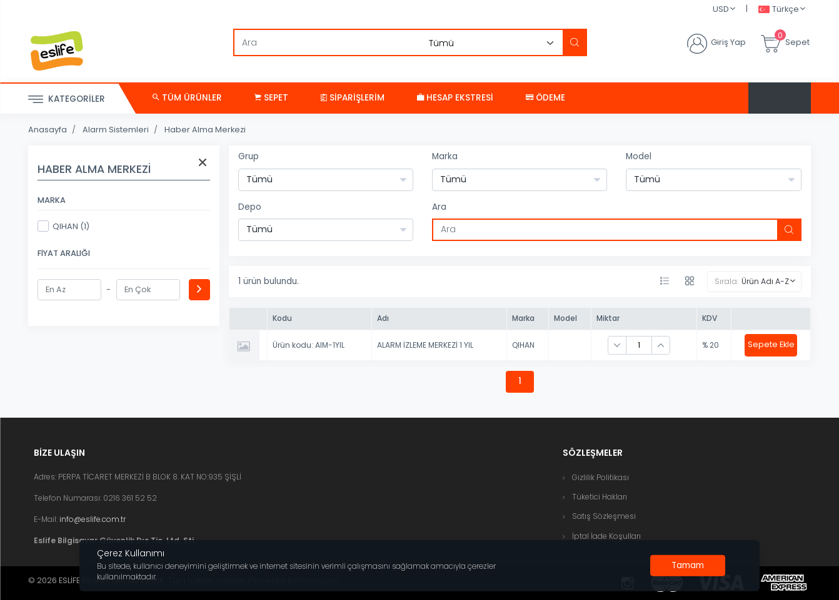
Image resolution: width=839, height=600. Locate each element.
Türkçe (778, 10)
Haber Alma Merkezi (205, 129)
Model (638, 156)
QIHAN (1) (63, 226)
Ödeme (545, 98)
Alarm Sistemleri (116, 129)
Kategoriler (66, 99)
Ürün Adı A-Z (765, 281)
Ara (439, 207)
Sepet (271, 98)
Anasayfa (47, 129)
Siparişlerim (352, 98)
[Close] (687, 565)
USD (721, 9)
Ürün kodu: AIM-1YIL (308, 345)
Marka (445, 156)
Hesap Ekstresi (455, 98)
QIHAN (523, 345)
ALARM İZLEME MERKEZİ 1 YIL (425, 345)
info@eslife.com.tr (92, 519)
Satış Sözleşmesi (604, 516)
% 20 (710, 345)
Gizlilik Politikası (600, 477)
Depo (249, 207)
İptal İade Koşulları (606, 536)
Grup (248, 156)
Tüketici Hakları (599, 496)
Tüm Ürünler (187, 98)
